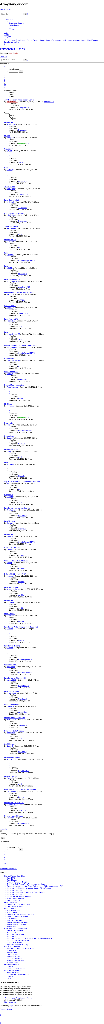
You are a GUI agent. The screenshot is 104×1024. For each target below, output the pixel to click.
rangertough (22, 143)
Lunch (20, 797)
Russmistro (11, 667)
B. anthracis (11, 124)
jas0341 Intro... (10, 306)
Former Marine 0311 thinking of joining (18, 292)
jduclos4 (10, 242)
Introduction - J (10, 240)
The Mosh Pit (49, 102)
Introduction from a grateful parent (17, 508)
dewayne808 (11, 693)
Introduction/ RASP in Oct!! (14, 718)
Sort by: (26, 834)
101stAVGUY (12, 805)
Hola (6, 168)
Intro (6, 253)
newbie (7, 136)
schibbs (21, 555)
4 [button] (4, 79)
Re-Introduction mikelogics (14, 213)
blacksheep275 (12, 347)
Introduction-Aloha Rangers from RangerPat (21, 627)
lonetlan (10, 616)
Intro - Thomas (9, 614)
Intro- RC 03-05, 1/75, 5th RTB (16, 561)
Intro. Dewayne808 (11, 691)
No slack (10, 746)
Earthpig (10, 170)
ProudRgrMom (12, 387)
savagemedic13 (13, 589)
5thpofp (9, 563)
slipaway (10, 523)
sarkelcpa (10, 818)
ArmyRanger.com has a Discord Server (19, 100)
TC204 (20, 340)
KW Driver (22, 516)
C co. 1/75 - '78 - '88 (12, 548)
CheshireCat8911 (13, 360)
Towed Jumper (9, 187)
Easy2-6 (10, 778)
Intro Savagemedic (11, 587)
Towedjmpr (11, 189)
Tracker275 (11, 321)
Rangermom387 (24, 659)
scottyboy (10, 138)
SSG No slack (9, 744)
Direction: (44, 834)
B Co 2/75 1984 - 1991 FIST (15, 574)
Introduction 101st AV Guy (14, 803)
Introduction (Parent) (12, 646)
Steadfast (22, 699)
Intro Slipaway (9, 521)
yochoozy (10, 648)
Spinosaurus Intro (11, 226)
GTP (20, 247)
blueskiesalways (24, 431)
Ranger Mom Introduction (14, 385)
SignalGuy (10, 464)
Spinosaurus (11, 228)
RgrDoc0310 (23, 771)
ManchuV (22, 274)
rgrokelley (22, 379)
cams (20, 366)
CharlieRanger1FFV (25, 260)
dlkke (8, 425)
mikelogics (11, 215)
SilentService (11, 510)
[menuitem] (16, 23)
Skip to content (5, 9)
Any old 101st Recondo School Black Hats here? (22, 481)
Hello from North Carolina (14, 731)
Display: (9, 834)
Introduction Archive (12, 48)
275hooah (10, 202)
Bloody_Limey (12, 759)
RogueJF (10, 438)
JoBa (8, 483)
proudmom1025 (13, 281)
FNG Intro (8, 404)
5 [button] (4, 81)
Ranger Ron (22, 686)
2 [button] (4, 75)
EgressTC (10, 255)
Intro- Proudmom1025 (12, 279)
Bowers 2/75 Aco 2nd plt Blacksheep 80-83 (20, 345)
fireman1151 (11, 680)
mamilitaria (11, 733)
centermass (22, 181)
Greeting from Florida (12, 704)
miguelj (9, 549)
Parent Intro (8, 423)
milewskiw (10, 706)
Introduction (8, 122)
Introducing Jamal (11, 449)
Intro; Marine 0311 (11, 372)
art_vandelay (11, 602)
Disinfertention (12, 102)
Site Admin (13, 53)
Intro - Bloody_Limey (12, 757)
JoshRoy (10, 374)
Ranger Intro (9, 359)
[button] (4, 67)
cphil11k (10, 268)
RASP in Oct (11, 720)
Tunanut (10, 497)
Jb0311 (9, 294)
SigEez (9, 151)
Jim (19, 234)
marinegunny (11, 791)
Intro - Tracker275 (11, 319)
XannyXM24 (23, 107)
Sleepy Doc (22, 313)
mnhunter (10, 406)
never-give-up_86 (13, 334)
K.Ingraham (22, 221)
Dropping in (8, 495)
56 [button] (5, 85)
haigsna (10, 576)
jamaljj (9, 451)
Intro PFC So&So (10, 665)
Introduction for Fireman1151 (15, 678)
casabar (10, 629)
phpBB (12, 1006)
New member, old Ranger (14, 816)
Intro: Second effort (11, 200)
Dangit (20, 398)
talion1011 (10, 536)
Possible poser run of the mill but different (20, 789)
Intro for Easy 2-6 (10, 776)
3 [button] (4, 77)
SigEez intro (8, 149)
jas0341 (10, 308)
